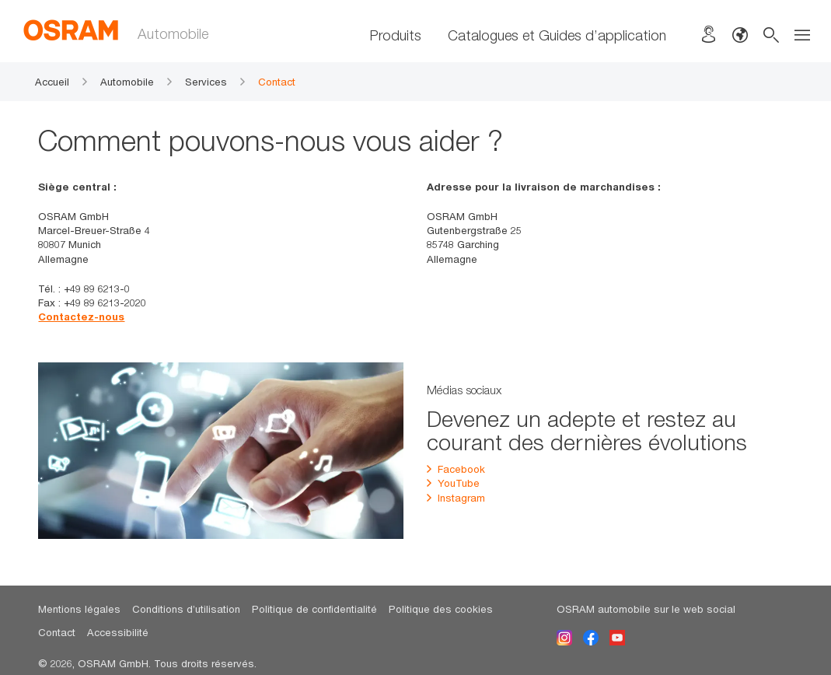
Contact (56, 632)
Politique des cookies (441, 609)
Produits (395, 35)
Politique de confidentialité (314, 609)
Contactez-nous (81, 316)
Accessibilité (117, 632)
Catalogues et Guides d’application (557, 35)
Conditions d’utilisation (186, 609)
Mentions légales (79, 609)
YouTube (453, 483)
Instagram (456, 498)
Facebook (456, 469)
